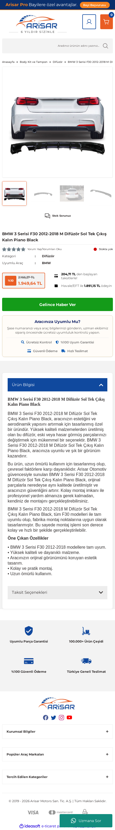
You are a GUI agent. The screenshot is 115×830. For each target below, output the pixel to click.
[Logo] (37, 24)
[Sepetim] (106, 21)
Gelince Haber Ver (57, 304)
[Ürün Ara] (57, 45)
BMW (46, 263)
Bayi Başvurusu (95, 5)
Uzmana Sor (86, 821)
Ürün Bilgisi (23, 384)
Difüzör (48, 256)
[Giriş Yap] (89, 22)
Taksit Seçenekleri (29, 592)
